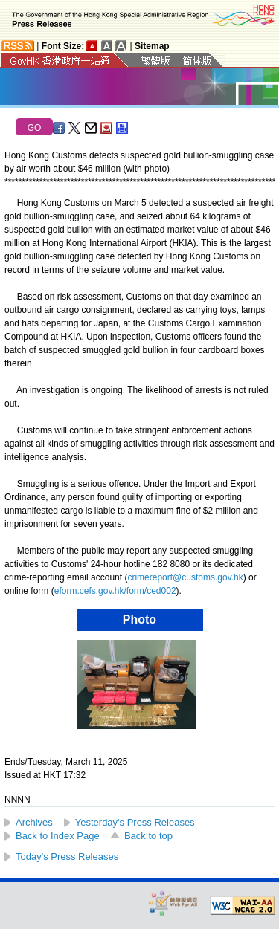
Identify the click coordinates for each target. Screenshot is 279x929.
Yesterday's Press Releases (135, 822)
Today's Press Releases (67, 856)
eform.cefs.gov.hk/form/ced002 (115, 591)
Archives (34, 822)
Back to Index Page (58, 835)
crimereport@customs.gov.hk (185, 577)
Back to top (148, 835)
